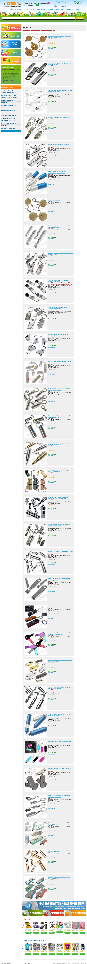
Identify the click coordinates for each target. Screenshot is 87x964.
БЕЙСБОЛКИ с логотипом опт (8, 125)
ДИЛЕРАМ (68, 9)
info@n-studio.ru (80, 1)
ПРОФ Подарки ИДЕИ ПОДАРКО (9, 97)
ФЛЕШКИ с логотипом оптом (8, 92)
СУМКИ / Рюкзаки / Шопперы (8, 123)
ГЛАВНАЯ (10, 9)
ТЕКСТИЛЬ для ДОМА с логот (8, 128)
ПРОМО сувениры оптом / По (8, 108)
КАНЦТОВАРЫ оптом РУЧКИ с (8, 115)
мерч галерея (41, 9)
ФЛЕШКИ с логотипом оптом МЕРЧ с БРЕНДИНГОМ (36, 23)
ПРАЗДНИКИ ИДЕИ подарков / (8, 90)
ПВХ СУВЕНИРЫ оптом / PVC (8, 120)
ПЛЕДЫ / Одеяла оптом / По (8, 113)
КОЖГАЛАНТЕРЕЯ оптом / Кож (8, 118)
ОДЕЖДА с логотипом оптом (8, 100)
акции (33, 9)
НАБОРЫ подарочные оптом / (8, 110)
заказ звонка (80, 5)
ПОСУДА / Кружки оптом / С (8, 102)
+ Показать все (4, 131)
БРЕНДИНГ (50, 9)
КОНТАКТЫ (76, 9)
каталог (27, 9)
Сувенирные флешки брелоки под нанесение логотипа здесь (39, 30)
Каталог (24, 23)
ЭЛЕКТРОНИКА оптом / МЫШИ (8, 95)
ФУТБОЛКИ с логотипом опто (8, 105)
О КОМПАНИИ (18, 9)
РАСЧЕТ (57, 9)
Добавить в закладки (70, 21)
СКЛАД (62, 9)
